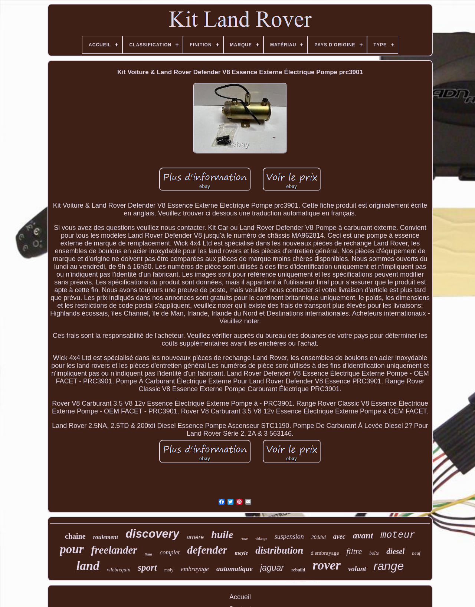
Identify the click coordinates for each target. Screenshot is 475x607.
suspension (289, 536)
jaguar (272, 568)
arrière (195, 537)
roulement (105, 537)
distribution (279, 550)
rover (326, 565)
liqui (149, 554)
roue (244, 538)
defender (207, 550)
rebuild (298, 570)
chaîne (75, 536)
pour (71, 549)
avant (363, 535)
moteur (397, 535)
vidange (261, 539)
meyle (241, 553)
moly (169, 570)
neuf (416, 553)
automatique (234, 569)
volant (357, 569)
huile (222, 534)
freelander (114, 550)
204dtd (318, 537)
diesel (395, 551)
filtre (354, 551)
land (87, 566)
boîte (374, 553)
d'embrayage (325, 553)
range (389, 566)
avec (339, 536)
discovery (152, 533)
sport (147, 568)
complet (170, 552)
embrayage (195, 569)
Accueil (240, 597)
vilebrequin (118, 570)
